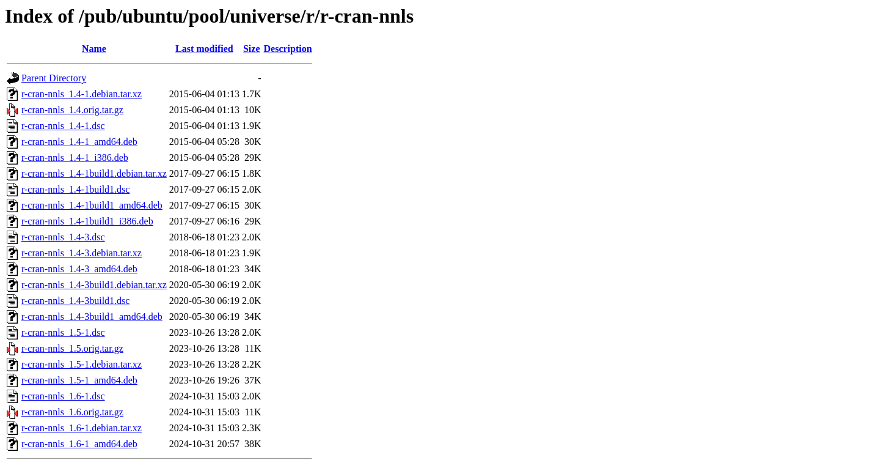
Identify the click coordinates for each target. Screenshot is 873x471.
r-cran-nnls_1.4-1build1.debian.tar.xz (94, 173)
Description (288, 48)
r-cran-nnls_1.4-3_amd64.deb (79, 269)
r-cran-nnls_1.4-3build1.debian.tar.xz (94, 285)
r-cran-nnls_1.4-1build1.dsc (75, 189)
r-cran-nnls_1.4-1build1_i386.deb (87, 221)
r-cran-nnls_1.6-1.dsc (63, 396)
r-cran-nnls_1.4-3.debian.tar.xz (81, 253)
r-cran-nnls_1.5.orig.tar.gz (72, 348)
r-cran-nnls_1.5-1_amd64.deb (79, 380)
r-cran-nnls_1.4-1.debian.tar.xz (81, 94)
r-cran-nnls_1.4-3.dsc (63, 237)
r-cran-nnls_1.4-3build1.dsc (75, 300)
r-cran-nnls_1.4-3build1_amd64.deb (92, 316)
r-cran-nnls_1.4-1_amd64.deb (79, 141)
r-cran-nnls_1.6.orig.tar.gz (72, 412)
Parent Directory (53, 78)
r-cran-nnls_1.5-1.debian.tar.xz (81, 364)
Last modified (204, 48)
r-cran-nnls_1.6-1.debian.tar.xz (81, 428)
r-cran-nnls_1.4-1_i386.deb (74, 157)
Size (251, 48)
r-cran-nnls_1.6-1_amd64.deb (79, 444)
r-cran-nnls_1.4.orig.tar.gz (72, 110)
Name (94, 48)
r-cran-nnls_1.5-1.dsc (63, 332)
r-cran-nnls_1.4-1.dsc (63, 126)
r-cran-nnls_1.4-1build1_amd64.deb (92, 205)
